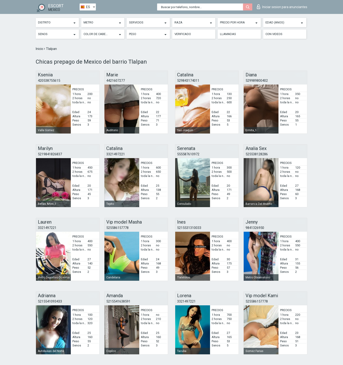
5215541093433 (50, 301)
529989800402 (257, 80)
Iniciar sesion (282, 6)
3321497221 (115, 154)
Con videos (273, 34)
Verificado (183, 34)
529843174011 (188, 80)
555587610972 (188, 154)
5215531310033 (189, 228)
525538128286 (257, 154)
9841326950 (255, 228)
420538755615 (49, 80)
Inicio (40, 49)
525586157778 (117, 228)
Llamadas (228, 34)
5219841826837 (50, 154)
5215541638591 (118, 301)
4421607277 (115, 80)
